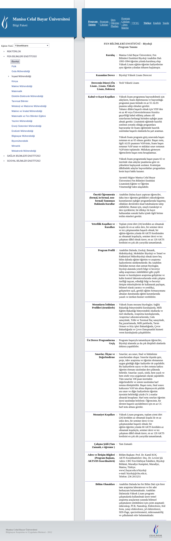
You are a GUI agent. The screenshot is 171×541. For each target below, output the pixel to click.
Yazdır (166, 23)
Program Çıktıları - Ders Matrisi (125, 23)
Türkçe (147, 23)
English (157, 23)
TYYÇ (135, 23)
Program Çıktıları (104, 23)
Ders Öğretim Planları (115, 23)
